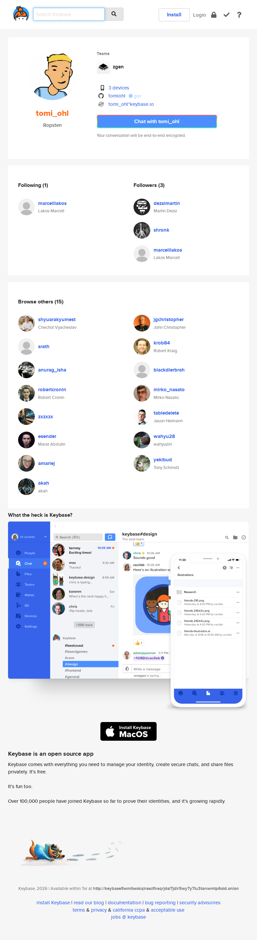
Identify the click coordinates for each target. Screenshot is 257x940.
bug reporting (160, 902)
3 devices (118, 87)
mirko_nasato (169, 389)
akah (43, 483)
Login (199, 14)
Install (174, 14)
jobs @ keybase (128, 916)
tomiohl (116, 95)
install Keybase (53, 902)
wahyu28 (164, 436)
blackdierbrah (169, 370)
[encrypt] (214, 15)
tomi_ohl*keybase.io (131, 103)
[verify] (227, 15)
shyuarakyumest (57, 319)
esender (47, 436)
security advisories (200, 902)
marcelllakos (52, 203)
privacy (99, 909)
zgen (118, 66)
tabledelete (166, 413)
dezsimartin (167, 203)
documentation (124, 902)
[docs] (239, 15)
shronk (161, 230)
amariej (46, 463)
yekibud (163, 459)
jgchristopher (169, 319)
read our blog (89, 902)
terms (79, 909)
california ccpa (129, 909)
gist (134, 96)
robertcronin (52, 389)
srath (44, 346)
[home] (21, 12)
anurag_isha (52, 370)
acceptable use (167, 909)
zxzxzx (45, 416)
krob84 (162, 342)
